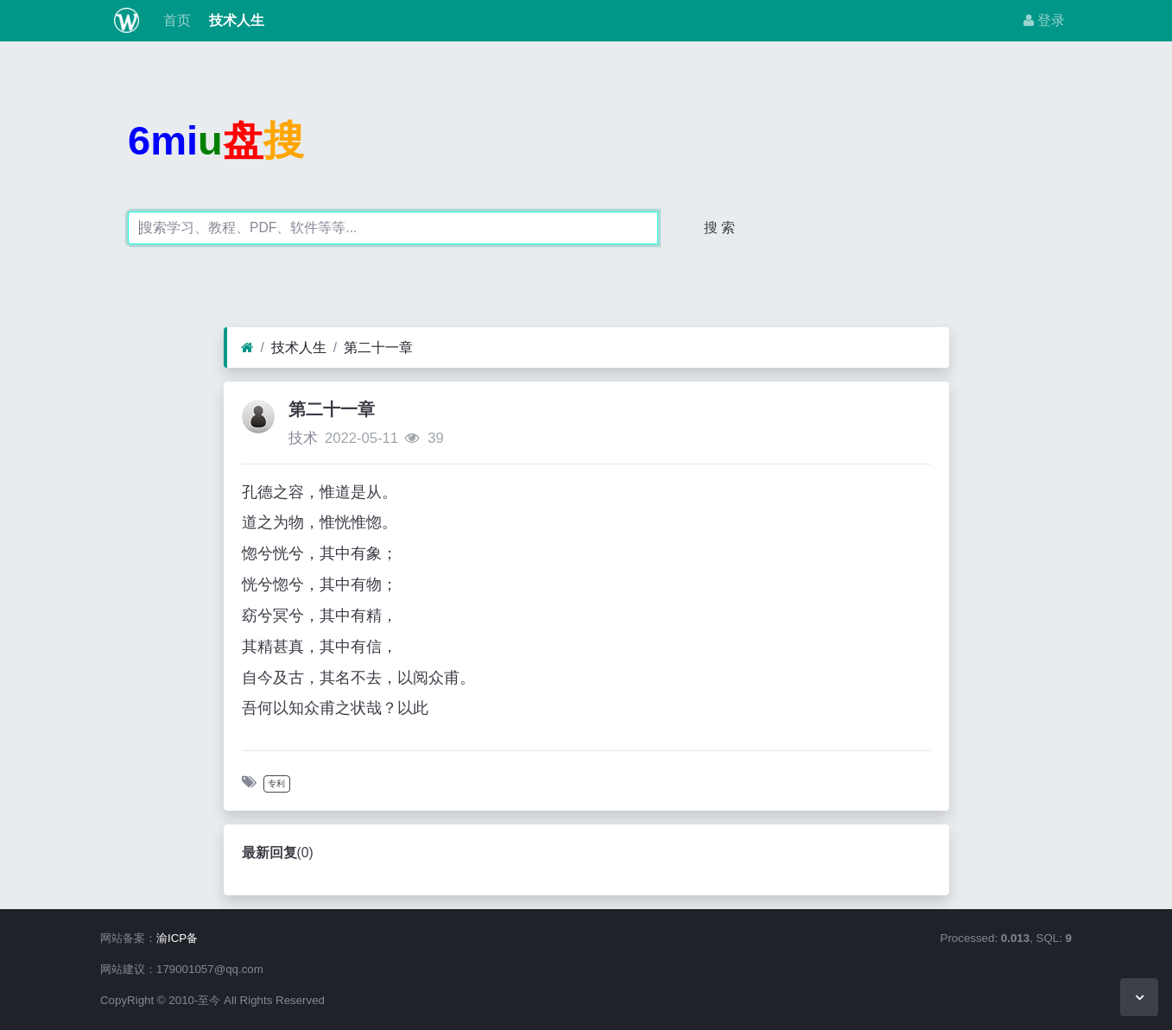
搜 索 (719, 227)
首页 (175, 20)
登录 (1044, 20)
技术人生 (234, 20)
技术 (303, 438)
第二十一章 (378, 347)
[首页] (247, 348)
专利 (276, 783)
